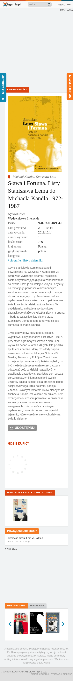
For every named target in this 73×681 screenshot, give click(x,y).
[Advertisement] (36, 48)
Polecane (37, 605)
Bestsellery (16, 605)
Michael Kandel (23, 176)
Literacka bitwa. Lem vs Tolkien (36, 540)
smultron (67, 674)
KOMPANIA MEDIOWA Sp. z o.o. (29, 671)
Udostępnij (25, 427)
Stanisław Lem (46, 176)
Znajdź (49, 4)
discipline (44, 674)
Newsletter (70, 86)
